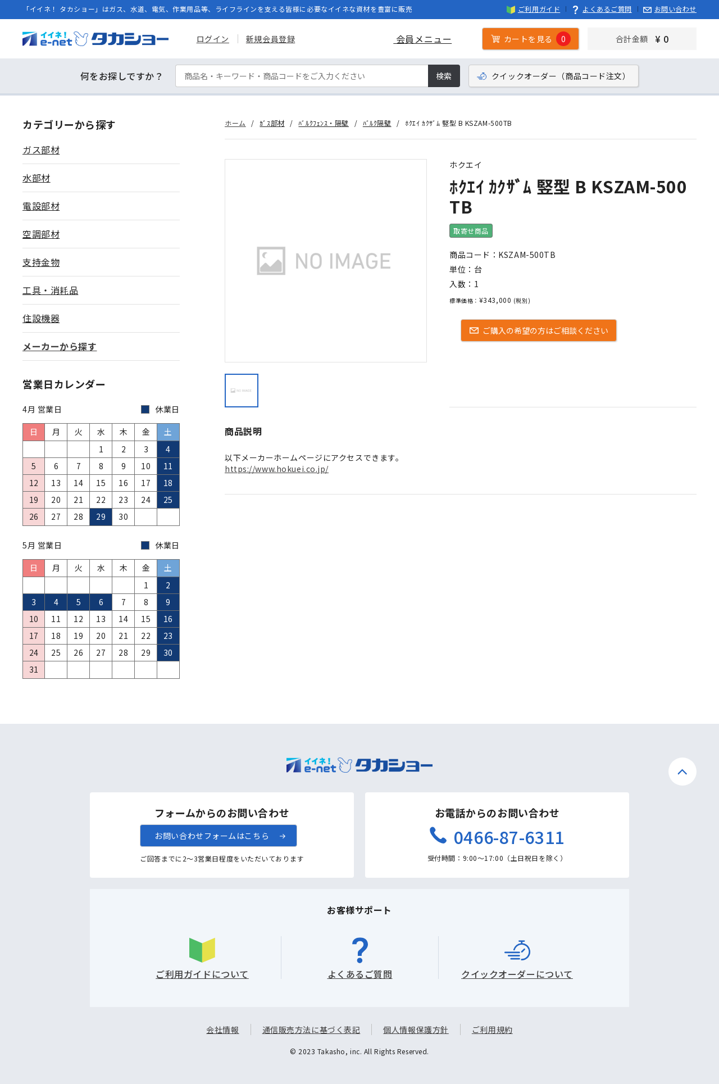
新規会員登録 (270, 38)
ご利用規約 (492, 1029)
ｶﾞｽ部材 (272, 123)
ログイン (213, 38)
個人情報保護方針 (415, 1029)
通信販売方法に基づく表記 (311, 1029)
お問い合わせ (670, 8)
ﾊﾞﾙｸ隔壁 (377, 123)
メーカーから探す (59, 346)
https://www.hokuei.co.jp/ (277, 468)
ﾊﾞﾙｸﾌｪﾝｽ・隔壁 (323, 123)
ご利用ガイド (533, 8)
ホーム (235, 123)
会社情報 (222, 1029)
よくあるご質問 (601, 8)
